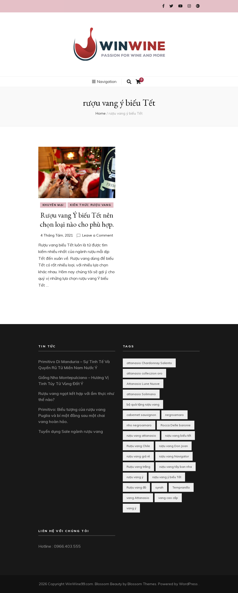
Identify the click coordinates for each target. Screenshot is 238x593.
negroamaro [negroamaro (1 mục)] (174, 415)
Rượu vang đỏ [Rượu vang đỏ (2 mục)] (136, 487)
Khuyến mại (53, 205)
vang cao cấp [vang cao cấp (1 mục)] (168, 498)
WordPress (188, 584)
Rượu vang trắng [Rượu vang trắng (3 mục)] (138, 467)
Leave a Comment (97, 235)
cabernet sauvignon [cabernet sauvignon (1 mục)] (141, 415)
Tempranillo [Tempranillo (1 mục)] (181, 487)
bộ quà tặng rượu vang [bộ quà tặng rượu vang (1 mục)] (143, 404)
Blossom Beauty (108, 584)
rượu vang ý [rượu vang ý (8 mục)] (135, 477)
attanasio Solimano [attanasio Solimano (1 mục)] (141, 394)
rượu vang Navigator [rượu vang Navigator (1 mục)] (174, 456)
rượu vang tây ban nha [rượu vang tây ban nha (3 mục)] (175, 467)
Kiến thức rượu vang (90, 205)
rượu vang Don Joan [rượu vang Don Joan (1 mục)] (173, 446)
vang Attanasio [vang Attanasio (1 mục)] (138, 498)
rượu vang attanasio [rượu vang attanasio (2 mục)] (141, 435)
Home (101, 113)
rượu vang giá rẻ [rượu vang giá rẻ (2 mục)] (138, 456)
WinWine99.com (79, 584)
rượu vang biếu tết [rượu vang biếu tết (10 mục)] (178, 435)
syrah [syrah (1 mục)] (159, 487)
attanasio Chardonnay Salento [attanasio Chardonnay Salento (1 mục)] (149, 363)
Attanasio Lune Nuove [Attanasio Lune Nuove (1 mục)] (143, 384)
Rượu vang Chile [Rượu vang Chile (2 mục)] (138, 446)
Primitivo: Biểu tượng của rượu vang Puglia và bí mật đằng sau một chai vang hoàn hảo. (71, 415)
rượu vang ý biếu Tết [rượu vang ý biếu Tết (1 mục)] (166, 477)
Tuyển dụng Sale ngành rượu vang (70, 431)
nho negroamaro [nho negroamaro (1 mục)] (139, 425)
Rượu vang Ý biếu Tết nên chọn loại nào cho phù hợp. (77, 219)
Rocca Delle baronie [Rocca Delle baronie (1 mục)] (176, 425)
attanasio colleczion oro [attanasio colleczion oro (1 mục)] (144, 373)
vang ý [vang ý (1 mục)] (131, 508)
